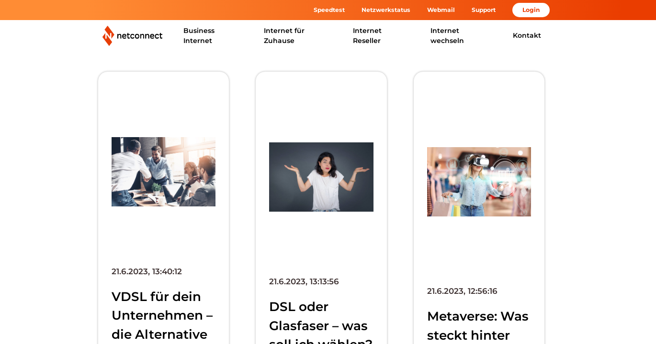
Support (484, 9)
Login (531, 9)
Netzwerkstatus (386, 9)
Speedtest (329, 9)
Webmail (441, 9)
